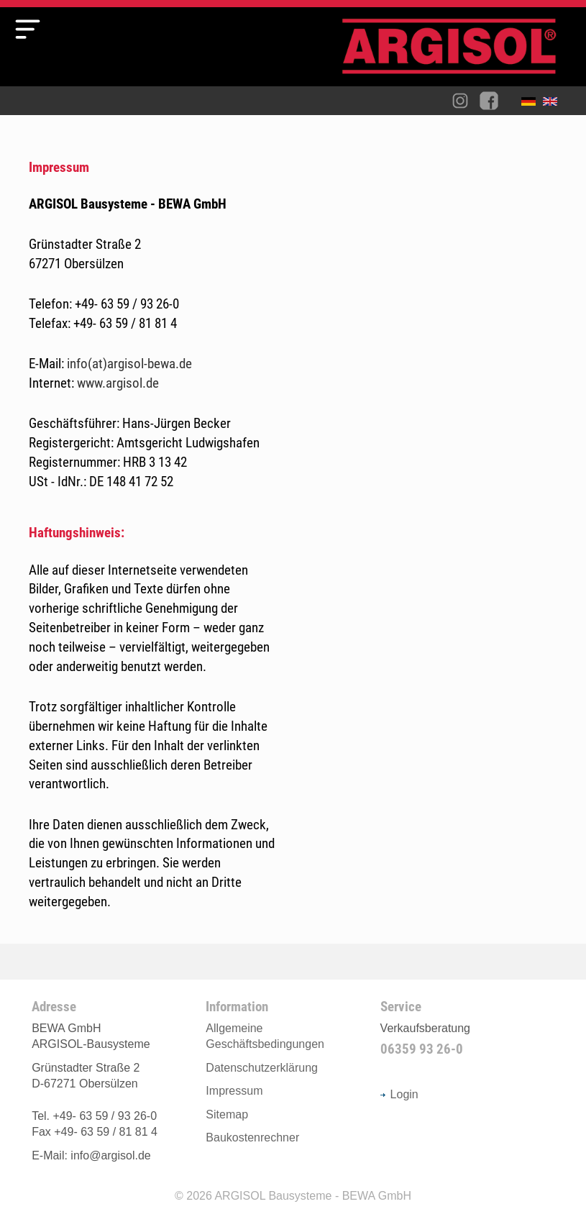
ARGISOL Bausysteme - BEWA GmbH (312, 1196)
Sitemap (227, 1114)
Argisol (457, 52)
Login (399, 1094)
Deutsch (532, 104)
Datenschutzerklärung (262, 1068)
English (553, 104)
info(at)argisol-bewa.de (129, 363)
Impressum (234, 1091)
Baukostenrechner (252, 1137)
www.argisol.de (118, 383)
